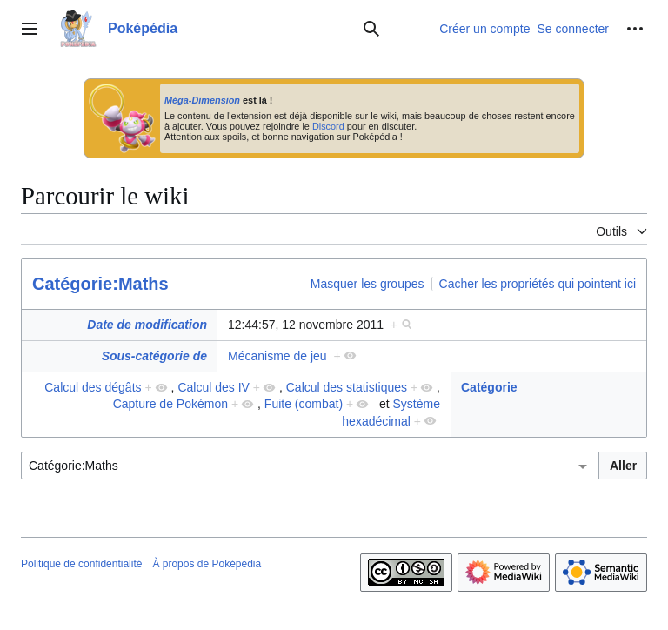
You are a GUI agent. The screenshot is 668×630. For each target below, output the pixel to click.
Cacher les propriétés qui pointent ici (537, 284)
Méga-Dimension (202, 100)
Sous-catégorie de (154, 356)
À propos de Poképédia (206, 564)
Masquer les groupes (367, 284)
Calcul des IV (213, 387)
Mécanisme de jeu (277, 356)
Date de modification (147, 325)
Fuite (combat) (303, 404)
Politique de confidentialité (81, 564)
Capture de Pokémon (170, 404)
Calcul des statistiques (346, 387)
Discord (328, 126)
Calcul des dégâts (92, 387)
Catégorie (489, 387)
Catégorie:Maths (100, 283)
